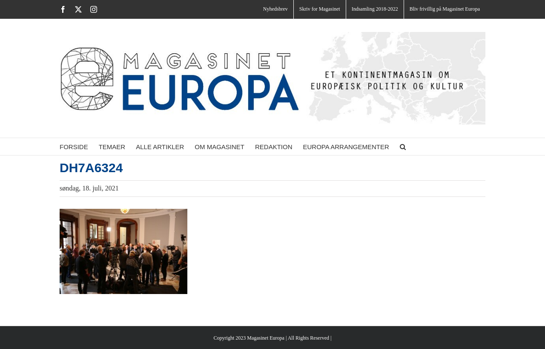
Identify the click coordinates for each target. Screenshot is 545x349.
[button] (403, 146)
